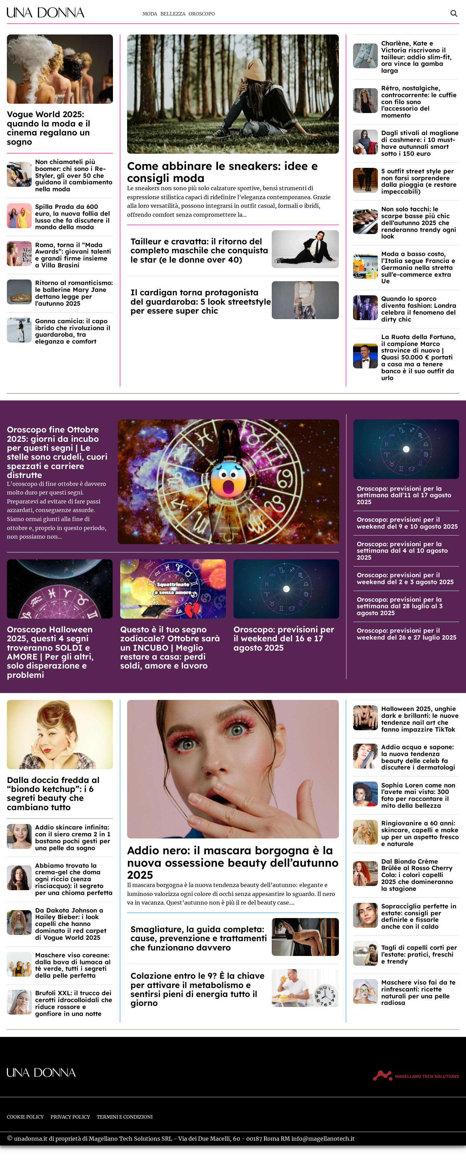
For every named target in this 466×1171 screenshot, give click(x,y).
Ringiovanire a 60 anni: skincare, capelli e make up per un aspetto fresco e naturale (420, 833)
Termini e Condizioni (125, 1117)
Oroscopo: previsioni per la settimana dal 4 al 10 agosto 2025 (402, 551)
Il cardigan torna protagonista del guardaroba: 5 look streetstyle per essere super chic (201, 301)
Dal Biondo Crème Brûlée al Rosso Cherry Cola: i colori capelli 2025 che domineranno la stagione (417, 875)
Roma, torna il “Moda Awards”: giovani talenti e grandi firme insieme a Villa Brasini (73, 255)
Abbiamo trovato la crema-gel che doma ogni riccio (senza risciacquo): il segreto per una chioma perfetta (74, 879)
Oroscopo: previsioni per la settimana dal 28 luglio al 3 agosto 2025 (400, 606)
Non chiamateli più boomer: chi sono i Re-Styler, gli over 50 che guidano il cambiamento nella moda (73, 175)
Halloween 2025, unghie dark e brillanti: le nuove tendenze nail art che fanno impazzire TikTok (420, 719)
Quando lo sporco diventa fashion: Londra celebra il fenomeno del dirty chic (418, 309)
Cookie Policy (25, 1117)
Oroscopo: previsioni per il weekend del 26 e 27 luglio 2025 (407, 634)
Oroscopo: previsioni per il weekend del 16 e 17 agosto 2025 (284, 638)
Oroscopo (202, 14)
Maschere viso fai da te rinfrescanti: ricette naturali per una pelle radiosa (418, 992)
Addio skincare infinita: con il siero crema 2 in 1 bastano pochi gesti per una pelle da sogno (73, 837)
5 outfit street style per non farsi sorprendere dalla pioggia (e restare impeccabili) (419, 181)
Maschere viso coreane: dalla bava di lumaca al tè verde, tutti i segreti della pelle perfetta (73, 965)
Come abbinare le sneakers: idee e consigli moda (222, 172)
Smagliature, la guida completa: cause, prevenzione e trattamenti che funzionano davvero (199, 938)
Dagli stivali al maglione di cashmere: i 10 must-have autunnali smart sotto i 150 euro (420, 143)
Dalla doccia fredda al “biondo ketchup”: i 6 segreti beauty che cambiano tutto (53, 793)
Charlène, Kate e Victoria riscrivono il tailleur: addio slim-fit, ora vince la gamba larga (416, 56)
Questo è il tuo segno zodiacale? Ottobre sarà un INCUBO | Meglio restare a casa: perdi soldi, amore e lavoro (170, 647)
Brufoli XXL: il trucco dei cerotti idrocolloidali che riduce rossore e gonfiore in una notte (73, 1003)
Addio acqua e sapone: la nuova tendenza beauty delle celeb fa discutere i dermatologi (418, 757)
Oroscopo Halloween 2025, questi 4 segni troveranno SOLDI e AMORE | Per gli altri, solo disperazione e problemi (50, 652)
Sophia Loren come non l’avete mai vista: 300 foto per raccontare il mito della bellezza (418, 795)
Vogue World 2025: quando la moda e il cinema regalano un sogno (48, 127)
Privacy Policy (70, 1117)
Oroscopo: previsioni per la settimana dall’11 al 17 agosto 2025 (404, 495)
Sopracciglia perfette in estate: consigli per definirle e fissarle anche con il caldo (418, 916)
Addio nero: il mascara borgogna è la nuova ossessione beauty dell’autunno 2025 (233, 862)
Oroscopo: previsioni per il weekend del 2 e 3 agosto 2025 (405, 578)
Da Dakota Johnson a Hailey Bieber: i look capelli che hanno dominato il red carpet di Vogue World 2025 (70, 923)
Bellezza (172, 14)
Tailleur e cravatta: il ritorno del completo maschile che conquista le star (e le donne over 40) (199, 250)
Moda (150, 14)
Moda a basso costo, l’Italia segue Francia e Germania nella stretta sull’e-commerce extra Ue (418, 267)
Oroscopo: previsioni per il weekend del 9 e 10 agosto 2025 (407, 523)
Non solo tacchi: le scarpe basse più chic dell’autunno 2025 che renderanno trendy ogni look (418, 222)
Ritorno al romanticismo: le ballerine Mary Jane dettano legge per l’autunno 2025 (74, 293)
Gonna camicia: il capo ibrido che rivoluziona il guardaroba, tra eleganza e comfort (72, 331)
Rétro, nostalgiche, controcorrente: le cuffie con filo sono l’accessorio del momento (419, 101)
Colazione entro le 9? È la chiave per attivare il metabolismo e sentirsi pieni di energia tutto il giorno (198, 989)
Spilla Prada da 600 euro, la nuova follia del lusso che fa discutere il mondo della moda (72, 217)
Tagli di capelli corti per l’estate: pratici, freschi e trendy (419, 954)
